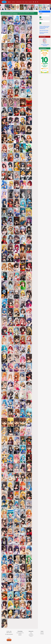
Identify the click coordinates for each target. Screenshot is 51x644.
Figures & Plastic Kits (20, 632)
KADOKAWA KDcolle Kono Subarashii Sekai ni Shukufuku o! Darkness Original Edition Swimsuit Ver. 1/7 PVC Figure (17, 10)
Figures (41, 13)
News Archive (18, 1)
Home (1, 10)
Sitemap (31, 636)
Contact (26, 1)
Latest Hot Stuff (42, 36)
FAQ (23, 1)
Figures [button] (9, 1)
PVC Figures (3, 10)
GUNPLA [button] (13, 1)
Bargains (30, 1)
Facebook (42, 632)
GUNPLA (41, 19)
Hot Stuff (31, 633)
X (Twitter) (42, 633)
